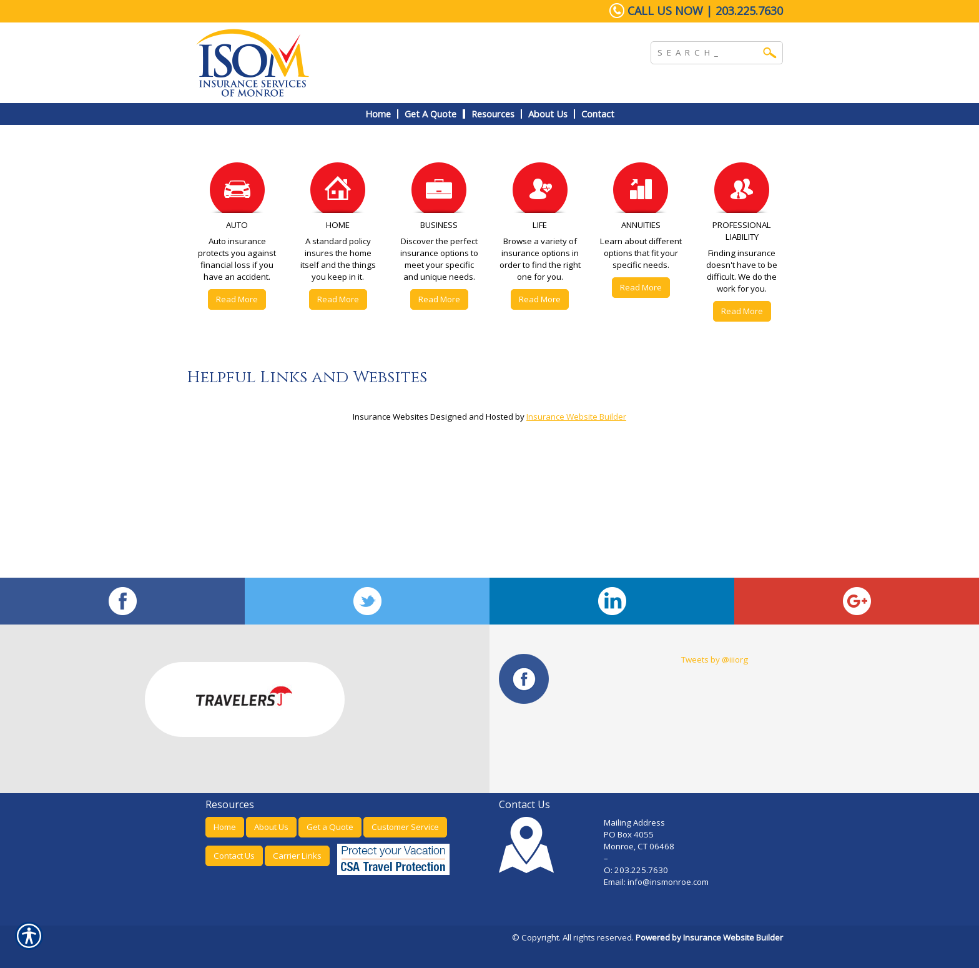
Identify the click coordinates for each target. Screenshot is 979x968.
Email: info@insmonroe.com (657, 881)
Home (225, 826)
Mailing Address (634, 822)
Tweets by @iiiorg (714, 659)
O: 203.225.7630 (636, 870)
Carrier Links (297, 855)
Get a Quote (330, 826)
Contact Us (234, 855)
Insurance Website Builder (576, 416)
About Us (271, 826)
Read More (237, 299)
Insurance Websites (390, 416)
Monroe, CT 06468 (639, 846)
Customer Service (405, 826)
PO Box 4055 (629, 834)
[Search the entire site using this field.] (707, 51)
